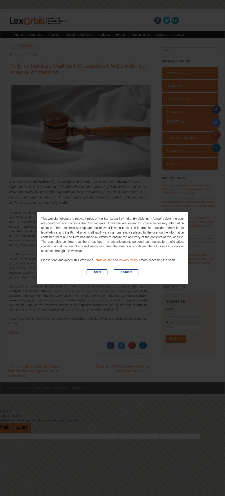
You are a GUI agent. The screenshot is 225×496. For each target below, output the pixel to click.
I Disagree (126, 272)
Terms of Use (103, 260)
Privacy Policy (128, 260)
